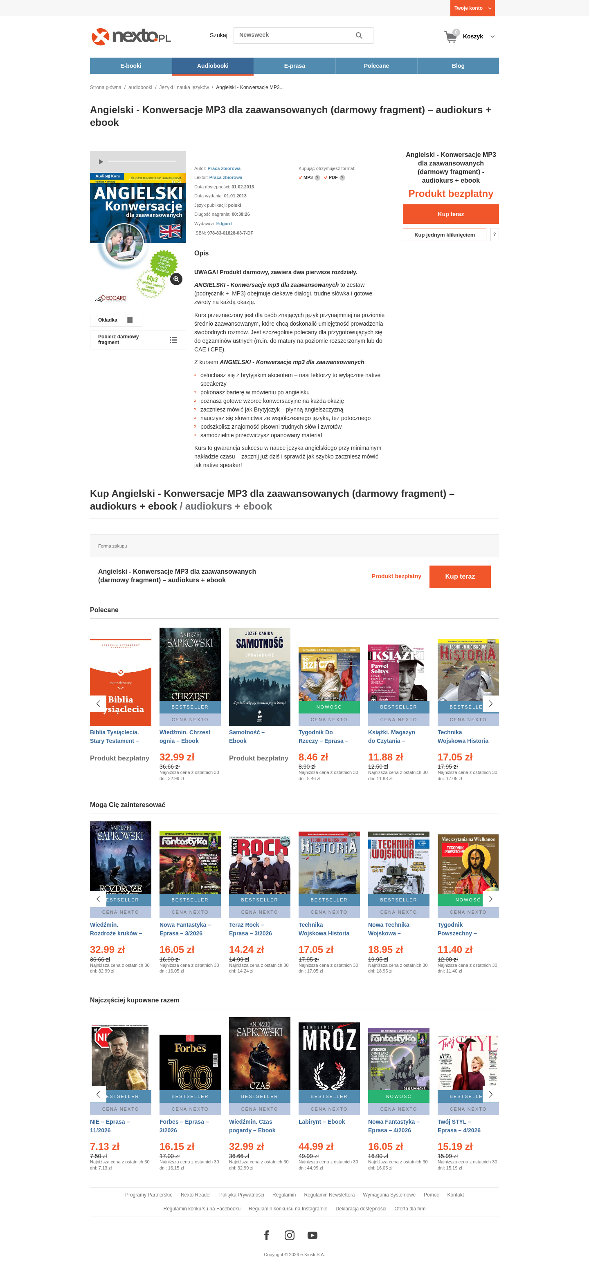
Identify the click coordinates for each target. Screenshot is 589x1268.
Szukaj (218, 35)
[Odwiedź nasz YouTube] (312, 1235)
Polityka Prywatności (241, 1195)
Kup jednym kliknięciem (444, 235)
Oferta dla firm (409, 1209)
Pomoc (431, 1195)
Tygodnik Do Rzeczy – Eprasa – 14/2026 (323, 741)
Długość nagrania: (213, 214)
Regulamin (284, 1195)
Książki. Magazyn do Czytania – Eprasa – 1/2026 (391, 741)
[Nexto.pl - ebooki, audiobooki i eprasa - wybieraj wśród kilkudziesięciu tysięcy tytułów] (131, 37)
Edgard (224, 223)
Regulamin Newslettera (329, 1195)
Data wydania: (209, 195)
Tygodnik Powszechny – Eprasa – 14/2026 (461, 933)
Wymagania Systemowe (389, 1195)
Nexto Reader (196, 1195)
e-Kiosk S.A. (312, 1254)
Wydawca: (205, 223)
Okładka (107, 320)
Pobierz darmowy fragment (118, 339)
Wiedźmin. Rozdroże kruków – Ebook (116, 933)
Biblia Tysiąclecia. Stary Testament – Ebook (114, 741)
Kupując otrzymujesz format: (327, 168)
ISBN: (200, 232)
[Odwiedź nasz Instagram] (289, 1235)
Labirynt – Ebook (322, 1117)
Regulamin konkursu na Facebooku (202, 1209)
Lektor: (201, 177)
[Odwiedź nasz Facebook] (266, 1235)
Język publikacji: (211, 205)
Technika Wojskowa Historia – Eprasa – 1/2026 (324, 933)
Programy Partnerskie (149, 1195)
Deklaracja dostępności (360, 1209)
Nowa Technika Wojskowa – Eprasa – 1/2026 (389, 933)
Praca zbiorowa (224, 168)
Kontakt (455, 1195)
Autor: (200, 168)
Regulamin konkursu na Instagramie (288, 1209)
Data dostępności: (213, 186)
